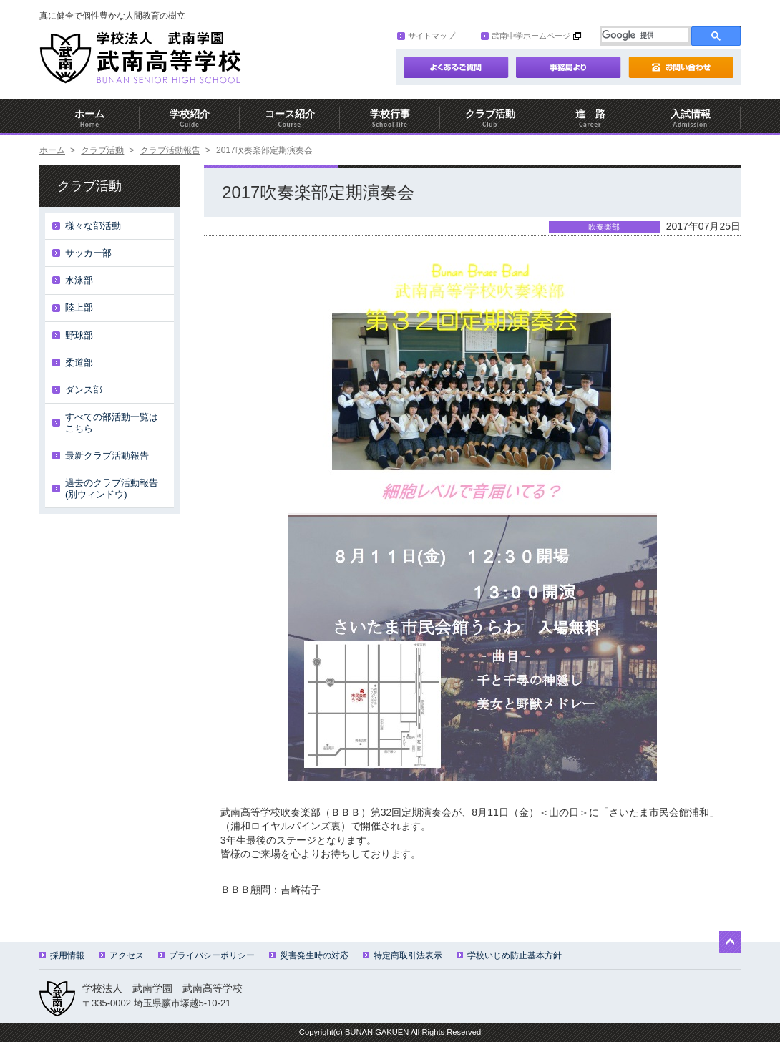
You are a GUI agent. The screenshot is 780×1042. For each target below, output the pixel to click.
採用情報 (61, 955)
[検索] (645, 35)
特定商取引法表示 (402, 955)
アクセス (121, 955)
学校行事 (390, 118)
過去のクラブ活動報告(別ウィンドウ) (111, 488)
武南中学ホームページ (525, 35)
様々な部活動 (93, 225)
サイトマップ (426, 35)
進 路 (590, 118)
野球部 (79, 335)
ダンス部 (83, 389)
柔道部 (79, 362)
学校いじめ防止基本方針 (509, 955)
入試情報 (690, 118)
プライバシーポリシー (206, 955)
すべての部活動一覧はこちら (111, 423)
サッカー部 (88, 253)
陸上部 (79, 307)
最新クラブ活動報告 (107, 455)
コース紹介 (290, 118)
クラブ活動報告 (170, 150)
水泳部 (79, 280)
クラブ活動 (490, 118)
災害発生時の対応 (308, 955)
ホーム (89, 118)
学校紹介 (190, 118)
